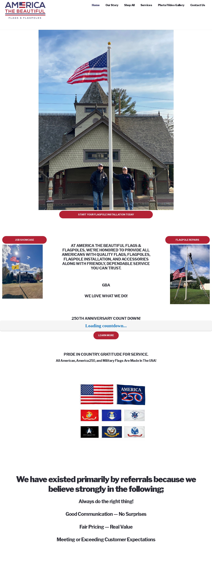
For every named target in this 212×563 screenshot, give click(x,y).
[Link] (25, 5)
